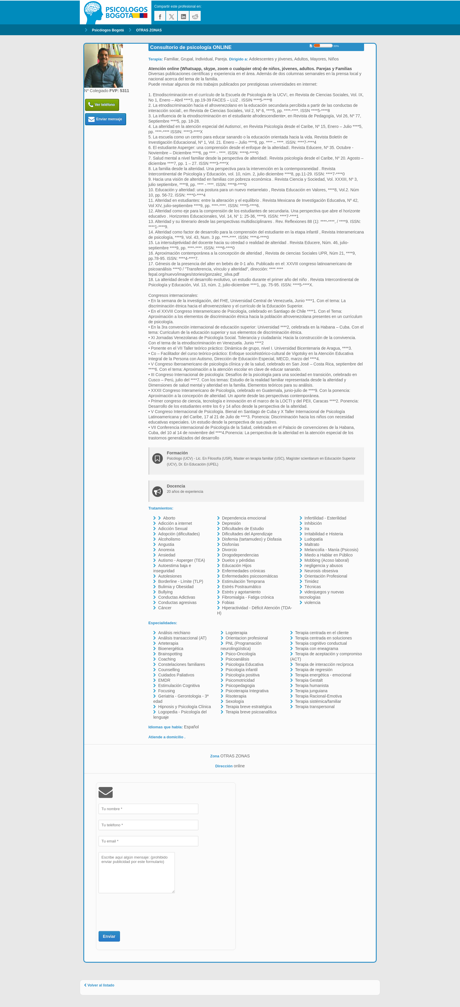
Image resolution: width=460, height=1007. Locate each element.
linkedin (183, 16)
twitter (171, 16)
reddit (195, 16)
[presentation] (143, 911)
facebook (159, 16)
